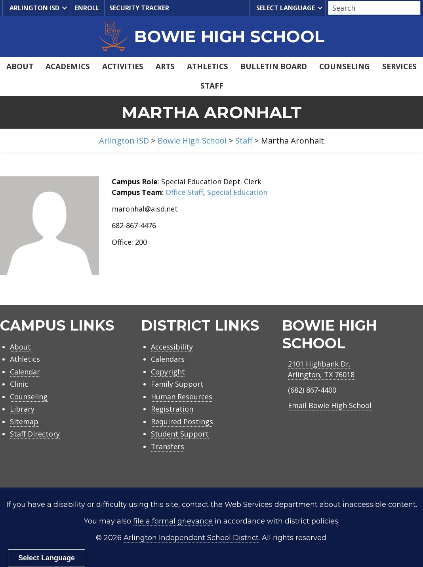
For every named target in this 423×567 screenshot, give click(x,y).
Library (22, 409)
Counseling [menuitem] (344, 66)
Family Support (177, 384)
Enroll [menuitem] (87, 8)
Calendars (168, 359)
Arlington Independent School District (191, 537)
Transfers (167, 446)
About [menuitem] (19, 66)
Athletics (25, 359)
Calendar (25, 371)
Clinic (19, 384)
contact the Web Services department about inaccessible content (299, 504)
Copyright (168, 371)
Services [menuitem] (399, 66)
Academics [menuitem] (68, 66)
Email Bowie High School (330, 405)
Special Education (237, 192)
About (20, 347)
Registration (172, 409)
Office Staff (184, 192)
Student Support (180, 433)
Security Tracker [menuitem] (139, 8)
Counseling (29, 396)
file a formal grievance (173, 521)
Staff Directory (35, 433)
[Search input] (372, 8)
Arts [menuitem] (165, 66)
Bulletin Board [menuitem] (273, 66)
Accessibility (172, 347)
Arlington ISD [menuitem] (33, 8)
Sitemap (24, 421)
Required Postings (182, 421)
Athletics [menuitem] (207, 66)
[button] (64, 8)
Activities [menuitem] (122, 66)
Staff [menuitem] (211, 86)
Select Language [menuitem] (284, 8)
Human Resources (181, 396)
